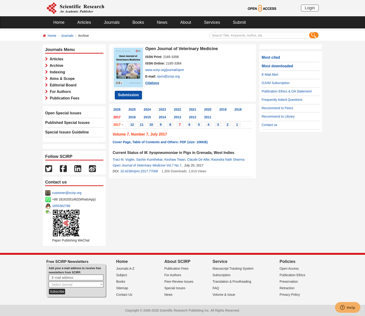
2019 (222, 109)
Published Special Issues (67, 123)
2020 (207, 109)
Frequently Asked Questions (282, 100)
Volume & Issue (224, 294)
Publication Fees (63, 98)
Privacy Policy (290, 294)
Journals (112, 22)
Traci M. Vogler (123, 159)
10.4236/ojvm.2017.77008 (139, 171)
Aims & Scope (61, 79)
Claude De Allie (198, 159)
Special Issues (174, 288)
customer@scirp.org (66, 193)
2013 (177, 117)
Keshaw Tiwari (174, 159)
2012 (192, 117)
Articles (84, 22)
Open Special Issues (63, 113)
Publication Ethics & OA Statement (287, 91)
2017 (117, 117)
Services (212, 22)
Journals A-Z (125, 268)
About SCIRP (177, 261)
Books (138, 22)
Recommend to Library (278, 116)
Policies (287, 261)
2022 (177, 109)
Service (220, 261)
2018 (238, 109)
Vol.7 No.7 (174, 165)
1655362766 (61, 206)
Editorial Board (62, 85)
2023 (162, 109)
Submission (128, 95)
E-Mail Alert (270, 74)
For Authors (59, 92)
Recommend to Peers (277, 108)
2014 (162, 117)
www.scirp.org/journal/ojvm (164, 70)
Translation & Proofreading (232, 281)
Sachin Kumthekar (149, 159)
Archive (55, 66)
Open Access (289, 268)
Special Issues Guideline (67, 132)
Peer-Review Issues (178, 281)
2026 (117, 109)
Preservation (289, 281)
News (162, 22)
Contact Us (124, 294)
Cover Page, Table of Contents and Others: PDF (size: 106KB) (160, 142)
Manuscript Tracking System (233, 268)
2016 (132, 117)
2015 (147, 117)
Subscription (221, 275)
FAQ (216, 288)
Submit (239, 22)
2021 (192, 109)
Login (310, 8)
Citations (152, 83)
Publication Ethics (292, 275)
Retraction (287, 288)
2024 (147, 109)
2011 (207, 117)
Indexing (56, 72)
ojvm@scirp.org (168, 76)
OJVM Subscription (276, 83)
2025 (132, 109)
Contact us (269, 125)
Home (58, 22)
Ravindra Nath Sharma (227, 159)
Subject (121, 275)
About (185, 22)
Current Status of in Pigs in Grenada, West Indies (173, 153)
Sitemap (122, 288)
